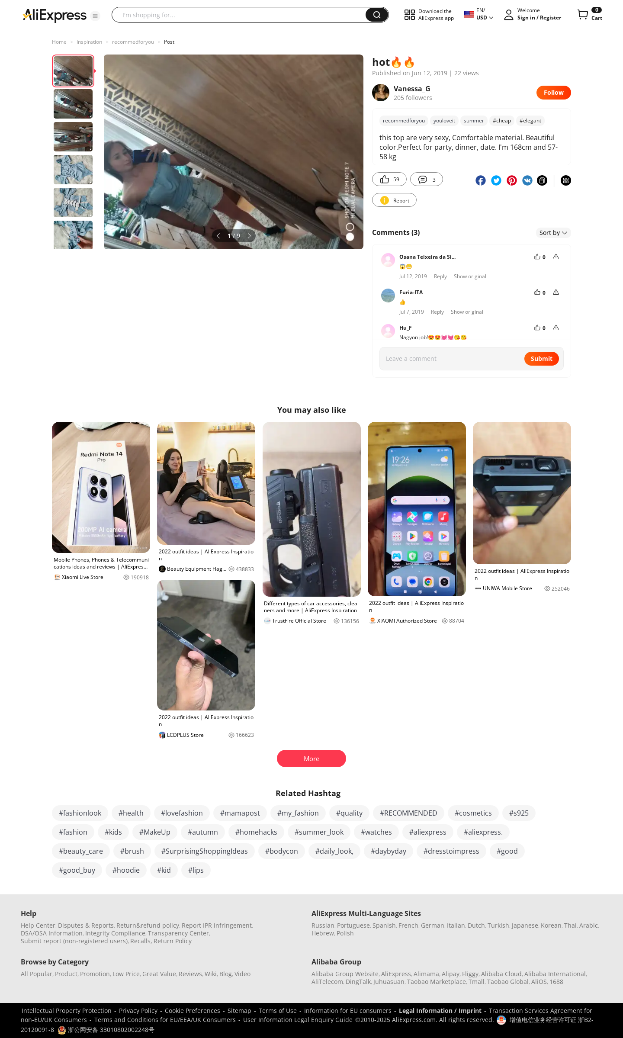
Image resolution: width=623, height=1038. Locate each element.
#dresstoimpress (451, 851)
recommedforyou (133, 41)
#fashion (73, 832)
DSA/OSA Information (52, 933)
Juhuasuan (389, 981)
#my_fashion (298, 813)
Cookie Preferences (192, 1010)
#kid (164, 870)
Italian (456, 925)
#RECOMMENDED (408, 813)
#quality (349, 813)
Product (66, 974)
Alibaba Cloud (501, 974)
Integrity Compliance (115, 933)
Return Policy (173, 941)
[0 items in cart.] (589, 15)
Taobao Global (508, 981)
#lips (196, 870)
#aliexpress (427, 832)
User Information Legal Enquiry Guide (298, 1020)
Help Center (38, 925)
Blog (225, 974)
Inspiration (89, 41)
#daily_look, (334, 851)
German (432, 925)
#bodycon (281, 851)
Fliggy (470, 974)
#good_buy (77, 870)
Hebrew (323, 933)
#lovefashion (182, 813)
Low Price (126, 974)
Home (59, 41)
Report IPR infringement (217, 925)
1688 (556, 981)
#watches (376, 832)
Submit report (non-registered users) (74, 941)
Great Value (159, 974)
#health (131, 813)
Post (169, 41)
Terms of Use (278, 1010)
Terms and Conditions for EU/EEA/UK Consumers (165, 1020)
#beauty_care (81, 851)
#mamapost (240, 813)
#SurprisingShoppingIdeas (204, 851)
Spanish (384, 925)
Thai (570, 925)
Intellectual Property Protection (67, 1010)
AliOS (539, 981)
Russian (323, 925)
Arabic (588, 925)
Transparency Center (178, 933)
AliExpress (396, 974)
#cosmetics (473, 813)
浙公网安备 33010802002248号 (106, 1029)
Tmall (477, 981)
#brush (132, 851)
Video (242, 974)
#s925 (519, 813)
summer (474, 120)
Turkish (498, 925)
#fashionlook (80, 813)
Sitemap (239, 1010)
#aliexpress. (483, 832)
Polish (345, 933)
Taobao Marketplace (436, 981)
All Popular (36, 974)
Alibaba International (555, 974)
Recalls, (141, 941)
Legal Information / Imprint (440, 1010)
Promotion (95, 974)
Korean (551, 925)
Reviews (190, 974)
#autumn (203, 832)
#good (507, 851)
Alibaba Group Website (345, 974)
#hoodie (126, 870)
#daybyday (388, 851)
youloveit (444, 120)
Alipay (450, 974)
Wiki (211, 974)
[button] (95, 16)
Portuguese (353, 925)
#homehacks (256, 832)
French (408, 925)
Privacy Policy (138, 1010)
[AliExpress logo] (54, 15)
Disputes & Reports (86, 925)
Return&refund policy (147, 925)
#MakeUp (154, 832)
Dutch (476, 925)
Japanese (525, 925)
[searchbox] (242, 14)
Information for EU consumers (348, 1010)
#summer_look (319, 832)
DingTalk (358, 981)
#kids (113, 832)
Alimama (426, 974)
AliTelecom (327, 981)
